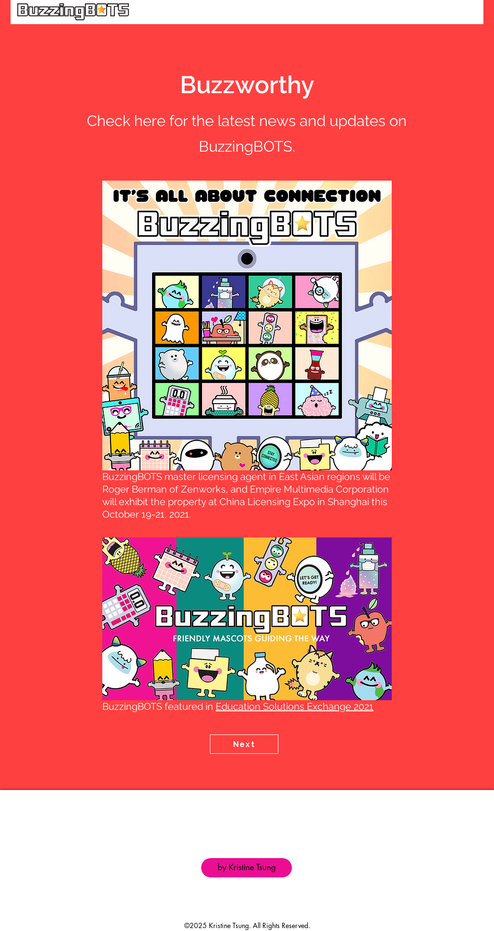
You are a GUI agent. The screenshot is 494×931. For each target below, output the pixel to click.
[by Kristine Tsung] (246, 867)
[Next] (244, 744)
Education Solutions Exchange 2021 (294, 706)
